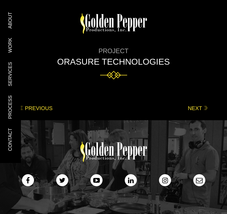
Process (10, 107)
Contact (10, 139)
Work (10, 45)
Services (10, 74)
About (10, 20)
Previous (38, 108)
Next (195, 108)
